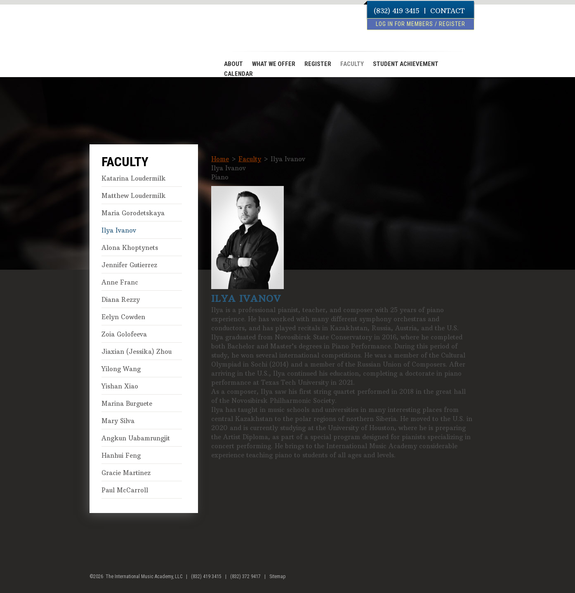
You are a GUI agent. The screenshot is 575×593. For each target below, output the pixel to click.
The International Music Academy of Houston (135, 38)
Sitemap (277, 576)
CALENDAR (238, 74)
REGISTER (317, 64)
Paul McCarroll (124, 490)
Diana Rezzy (120, 300)
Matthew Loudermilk (133, 196)
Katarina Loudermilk (133, 178)
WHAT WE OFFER (273, 64)
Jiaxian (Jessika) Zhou (136, 351)
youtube (479, 580)
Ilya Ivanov (118, 230)
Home (220, 159)
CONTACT (447, 11)
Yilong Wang (121, 369)
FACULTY (352, 64)
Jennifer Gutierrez (129, 265)
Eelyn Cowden (123, 317)
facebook (464, 580)
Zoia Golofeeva (124, 334)
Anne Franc (119, 282)
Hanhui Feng (121, 455)
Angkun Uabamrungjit (135, 438)
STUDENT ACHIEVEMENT (405, 64)
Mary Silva (117, 421)
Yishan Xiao (119, 386)
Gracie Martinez (126, 473)
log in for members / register (420, 24)
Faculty (249, 159)
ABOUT (233, 64)
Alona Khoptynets (129, 248)
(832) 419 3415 (396, 11)
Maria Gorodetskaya (133, 213)
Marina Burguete (126, 403)
